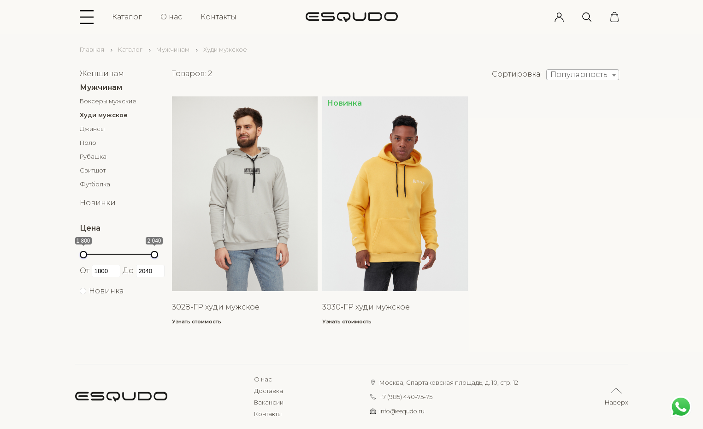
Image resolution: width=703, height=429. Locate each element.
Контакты (218, 16)
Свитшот (93, 170)
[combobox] (582, 74)
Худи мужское (104, 115)
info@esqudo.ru (402, 411)
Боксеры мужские (108, 101)
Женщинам (102, 73)
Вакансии (269, 402)
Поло (88, 142)
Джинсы (92, 128)
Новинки (98, 202)
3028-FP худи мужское (216, 307)
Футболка (95, 184)
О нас (171, 16)
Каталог (127, 16)
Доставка (268, 390)
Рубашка (93, 156)
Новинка (106, 290)
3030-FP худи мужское (366, 307)
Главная (92, 49)
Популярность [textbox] (579, 74)
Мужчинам (172, 49)
